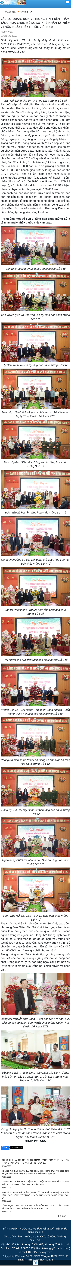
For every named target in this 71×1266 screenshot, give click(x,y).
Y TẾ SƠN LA (26, 12)
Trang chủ (10, 12)
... (69, 1216)
